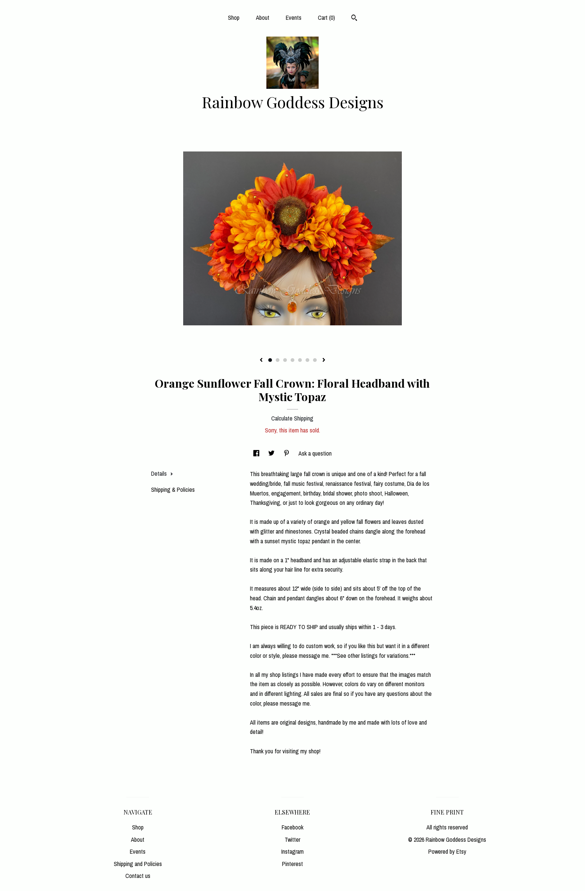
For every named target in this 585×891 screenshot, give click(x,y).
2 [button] (277, 360)
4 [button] (292, 360)
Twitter (292, 839)
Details (162, 473)
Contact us (137, 876)
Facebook (292, 827)
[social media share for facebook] (257, 453)
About (262, 17)
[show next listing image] (324, 360)
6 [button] (307, 360)
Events (293, 17)
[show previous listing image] (261, 360)
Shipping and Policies (138, 864)
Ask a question (315, 453)
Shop (234, 17)
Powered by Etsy (447, 851)
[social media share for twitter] (272, 453)
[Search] (354, 19)
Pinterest (292, 864)
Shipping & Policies (173, 489)
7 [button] (315, 360)
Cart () (326, 17)
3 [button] (285, 360)
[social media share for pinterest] (287, 453)
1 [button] (270, 360)
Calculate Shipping (292, 418)
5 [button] (300, 360)
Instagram (292, 851)
